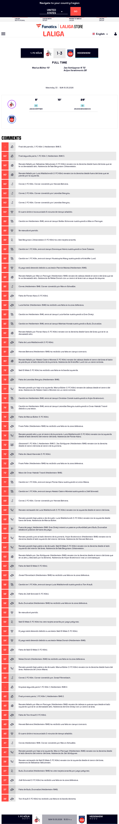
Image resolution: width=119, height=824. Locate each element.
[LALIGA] (53, 33)
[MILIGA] (114, 33)
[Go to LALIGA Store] (59, 26)
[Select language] (101, 34)
